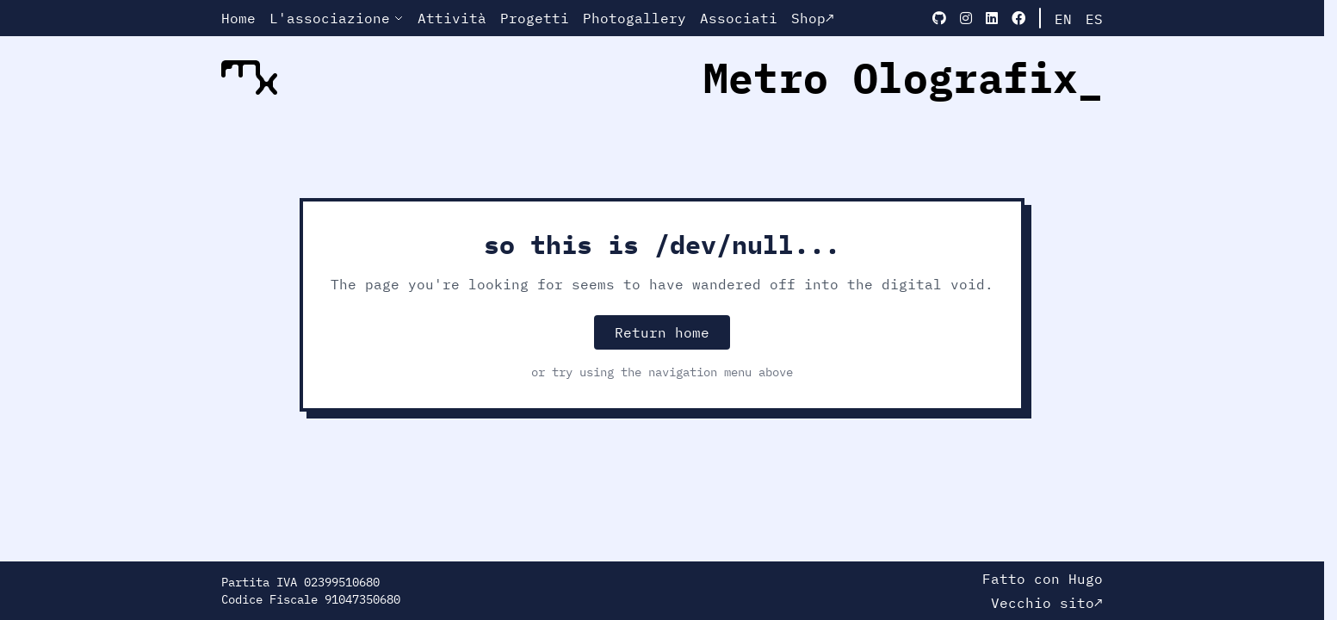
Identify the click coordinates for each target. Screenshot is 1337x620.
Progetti (534, 18)
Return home (662, 332)
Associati (738, 18)
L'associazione (336, 18)
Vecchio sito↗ (1047, 602)
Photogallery (634, 18)
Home (238, 18)
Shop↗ (812, 18)
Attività (452, 18)
